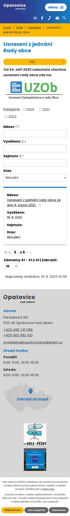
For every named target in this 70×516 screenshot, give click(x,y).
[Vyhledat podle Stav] (35, 177)
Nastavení (58, 510)
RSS (47, 62)
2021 (46, 109)
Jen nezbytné (36, 510)
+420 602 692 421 (17, 335)
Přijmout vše (13, 510)
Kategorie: (11, 109)
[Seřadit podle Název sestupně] (18, 127)
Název (9, 126)
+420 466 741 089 (18, 329)
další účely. (48, 489)
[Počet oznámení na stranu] (11, 266)
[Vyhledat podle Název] (35, 133)
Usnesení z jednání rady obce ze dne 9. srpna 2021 (34, 202)
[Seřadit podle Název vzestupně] (18, 126)
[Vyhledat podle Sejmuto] (35, 163)
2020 (30, 109)
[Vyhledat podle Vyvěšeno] (35, 148)
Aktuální (13, 237)
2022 (12, 116)
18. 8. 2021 (14, 217)
